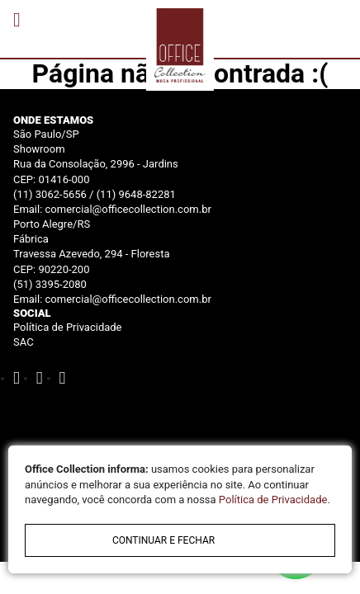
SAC (23, 342)
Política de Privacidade (67, 327)
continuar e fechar (163, 540)
